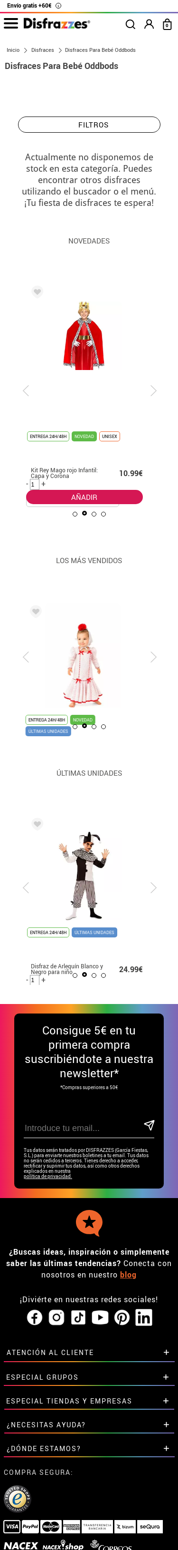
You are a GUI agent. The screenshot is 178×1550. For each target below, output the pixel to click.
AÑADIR (82, 461)
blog (128, 1274)
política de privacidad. (48, 1176)
